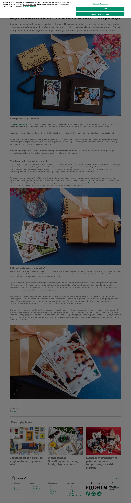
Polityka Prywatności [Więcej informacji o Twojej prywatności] (29, 5)
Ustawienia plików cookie (100, 3)
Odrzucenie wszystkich (100, 8)
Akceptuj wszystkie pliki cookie (100, 13)
